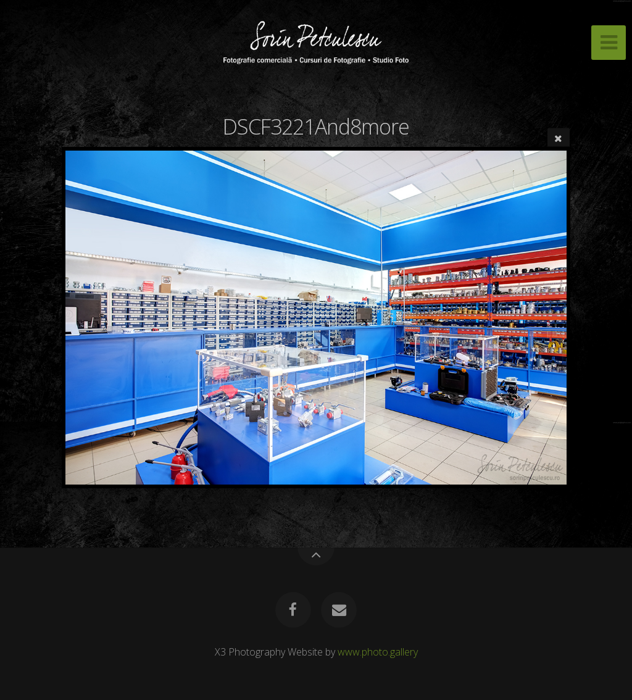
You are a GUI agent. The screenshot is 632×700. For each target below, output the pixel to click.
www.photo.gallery (378, 652)
